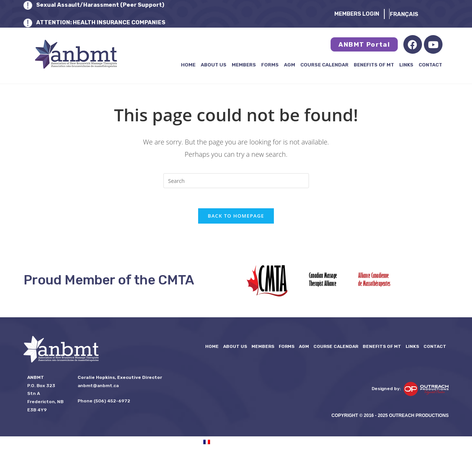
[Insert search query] (236, 180)
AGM (289, 65)
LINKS (406, 65)
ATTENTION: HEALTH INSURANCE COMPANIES (100, 22)
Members (244, 65)
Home (188, 65)
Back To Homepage (236, 218)
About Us (213, 65)
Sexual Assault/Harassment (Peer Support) (100, 4)
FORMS (270, 65)
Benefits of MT (374, 65)
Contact (430, 65)
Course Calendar (324, 65)
